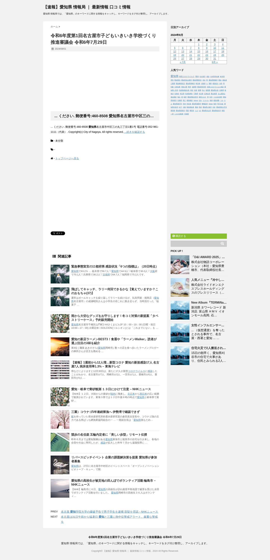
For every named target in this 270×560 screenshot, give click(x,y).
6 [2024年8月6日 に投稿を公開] (182, 47)
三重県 (173, 83)
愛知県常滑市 (201, 87)
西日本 (143, 393)
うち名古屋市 (217, 97)
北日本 (131, 393)
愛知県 (75, 271)
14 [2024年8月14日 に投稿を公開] (190, 51)
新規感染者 (190, 107)
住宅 (210, 97)
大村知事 (177, 87)
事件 (189, 87)
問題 (187, 110)
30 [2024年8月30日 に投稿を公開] (206, 58)
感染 (150, 371)
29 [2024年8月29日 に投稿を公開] (198, 58)
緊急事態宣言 (180, 83)
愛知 (219, 80)
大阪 (152, 271)
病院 (223, 110)
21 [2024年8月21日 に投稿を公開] (190, 55)
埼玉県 (182, 93)
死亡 (184, 100)
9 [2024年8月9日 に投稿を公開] (206, 47)
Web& (211, 104)
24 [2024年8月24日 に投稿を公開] (214, 55)
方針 (213, 107)
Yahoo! (196, 100)
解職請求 (205, 104)
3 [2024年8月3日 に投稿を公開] (214, 44)
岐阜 (215, 104)
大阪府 (203, 83)
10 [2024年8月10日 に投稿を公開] (214, 47)
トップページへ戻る (67, 158)
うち (221, 100)
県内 (197, 76)
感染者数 (216, 100)
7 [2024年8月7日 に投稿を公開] (190, 47)
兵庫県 (221, 90)
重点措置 (214, 93)
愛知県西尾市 (180, 110)
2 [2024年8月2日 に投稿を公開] (206, 44)
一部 (172, 114)
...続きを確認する (134, 131)
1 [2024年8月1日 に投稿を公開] (198, 44)
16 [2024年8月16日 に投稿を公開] (206, 51)
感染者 (224, 80)
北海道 (176, 93)
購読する (179, 235)
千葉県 (196, 93)
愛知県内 (177, 80)
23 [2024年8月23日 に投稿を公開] (206, 55)
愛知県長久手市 (221, 107)
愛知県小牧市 (207, 107)
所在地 (189, 104)
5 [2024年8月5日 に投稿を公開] (174, 47)
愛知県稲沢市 (216, 110)
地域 (211, 100)
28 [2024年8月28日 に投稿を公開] (190, 58)
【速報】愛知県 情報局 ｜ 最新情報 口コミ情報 (86, 7)
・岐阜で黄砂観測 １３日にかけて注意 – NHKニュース (111, 389)
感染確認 (190, 100)
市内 (184, 104)
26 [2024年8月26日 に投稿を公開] (174, 58)
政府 (185, 97)
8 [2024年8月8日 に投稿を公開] (198, 47)
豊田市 (192, 110)
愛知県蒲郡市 (196, 104)
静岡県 (208, 90)
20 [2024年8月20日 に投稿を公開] (182, 55)
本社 (204, 80)
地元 (178, 97)
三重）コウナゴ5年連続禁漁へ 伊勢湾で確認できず (105, 411)
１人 (196, 110)
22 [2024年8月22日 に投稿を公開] (198, 55)
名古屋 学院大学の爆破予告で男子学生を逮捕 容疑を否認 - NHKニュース (109, 511)
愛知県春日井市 (193, 97)
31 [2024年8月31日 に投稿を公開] (214, 58)
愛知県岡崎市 (190, 83)
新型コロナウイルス (186, 76)
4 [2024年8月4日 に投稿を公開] (222, 44)
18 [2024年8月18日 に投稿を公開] (222, 51)
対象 (172, 87)
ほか (200, 100)
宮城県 (186, 114)
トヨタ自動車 (178, 114)
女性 (220, 83)
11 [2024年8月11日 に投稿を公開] (222, 47)
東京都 (198, 83)
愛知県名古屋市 (186, 80)
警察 (210, 83)
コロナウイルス (136, 371)
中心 (203, 90)
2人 (200, 110)
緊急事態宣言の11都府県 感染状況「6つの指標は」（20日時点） (114, 266)
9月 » (215, 62)
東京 (191, 90)
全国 (195, 90)
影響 (199, 90)
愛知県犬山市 (206, 110)
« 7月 (183, 62)
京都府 (106, 274)
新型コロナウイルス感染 (215, 87)
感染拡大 (215, 83)
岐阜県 (222, 76)
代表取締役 (189, 93)
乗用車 (173, 110)
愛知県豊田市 (197, 80)
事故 (196, 107)
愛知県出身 (214, 90)
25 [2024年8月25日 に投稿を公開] (222, 55)
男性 (172, 80)
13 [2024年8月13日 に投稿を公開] (182, 51)
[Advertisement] (105, 81)
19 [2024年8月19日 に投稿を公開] (174, 55)
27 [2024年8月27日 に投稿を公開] (182, 58)
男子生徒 (220, 104)
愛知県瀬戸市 (177, 104)
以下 (180, 107)
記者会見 (207, 93)
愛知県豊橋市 (213, 80)
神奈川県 (184, 87)
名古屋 (201, 93)
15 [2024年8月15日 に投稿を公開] (198, 51)
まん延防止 (221, 93)
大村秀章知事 (214, 76)
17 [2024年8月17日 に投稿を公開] (214, 51)
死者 (200, 107)
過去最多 (174, 97)
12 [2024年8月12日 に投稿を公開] (174, 51)
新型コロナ (202, 97)
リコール (206, 100)
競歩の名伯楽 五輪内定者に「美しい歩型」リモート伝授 (109, 434)
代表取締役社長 (184, 90)
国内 (112, 393)
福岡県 (194, 87)
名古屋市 (203, 76)
